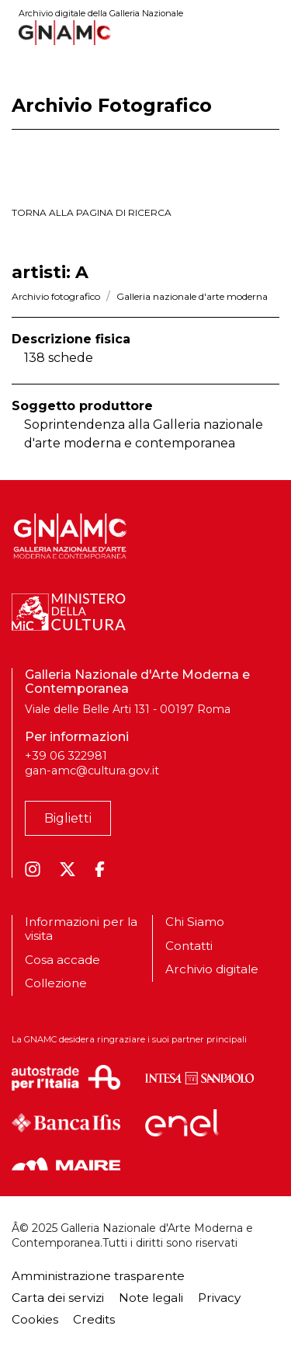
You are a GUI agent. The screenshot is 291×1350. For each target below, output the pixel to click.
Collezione (56, 983)
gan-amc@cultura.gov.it (92, 771)
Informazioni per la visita (81, 929)
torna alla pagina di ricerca (91, 212)
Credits (94, 1319)
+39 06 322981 (66, 756)
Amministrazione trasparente (98, 1276)
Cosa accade (62, 959)
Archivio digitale (211, 969)
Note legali (151, 1297)
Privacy (219, 1297)
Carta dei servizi (58, 1297)
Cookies (35, 1319)
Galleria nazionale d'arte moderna (192, 296)
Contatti (189, 945)
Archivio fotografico (56, 296)
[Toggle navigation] (268, 32)
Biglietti (68, 818)
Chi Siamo (194, 922)
